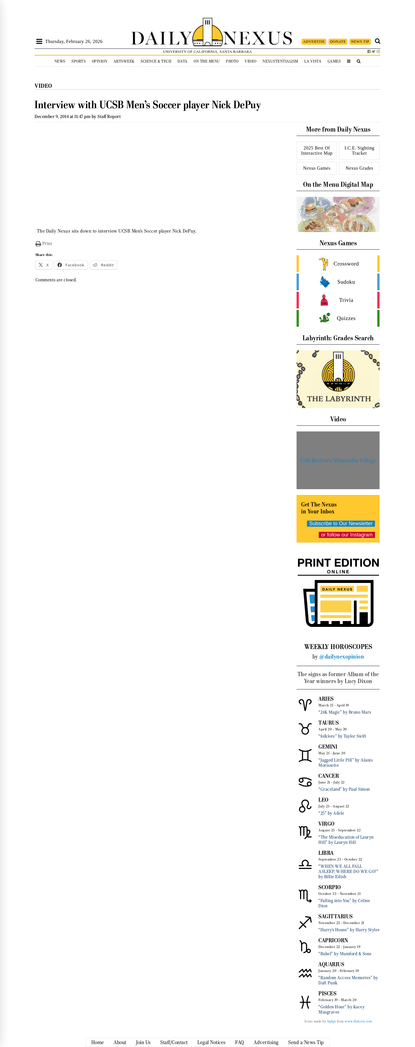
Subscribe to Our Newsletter (341, 523)
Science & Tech (156, 61)
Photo (232, 61)
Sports (78, 61)
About (120, 1042)
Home (97, 1042)
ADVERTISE (314, 41)
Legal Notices (211, 1042)
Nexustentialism (280, 61)
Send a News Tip (306, 1042)
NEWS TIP (360, 41)
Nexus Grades (359, 168)
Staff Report (109, 116)
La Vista (312, 61)
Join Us (143, 1042)
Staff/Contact (174, 1042)
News (59, 61)
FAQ (239, 1042)
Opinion (99, 61)
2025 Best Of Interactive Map (317, 150)
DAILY (161, 36)
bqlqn (331, 1021)
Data (183, 61)
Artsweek (124, 61)
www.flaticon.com (358, 1021)
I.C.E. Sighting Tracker (359, 150)
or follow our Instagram (347, 535)
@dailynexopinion (341, 656)
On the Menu (207, 61)
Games (334, 61)
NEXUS (258, 36)
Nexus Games (317, 168)
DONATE (338, 41)
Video (250, 61)
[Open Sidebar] (39, 41)
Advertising (266, 1042)
